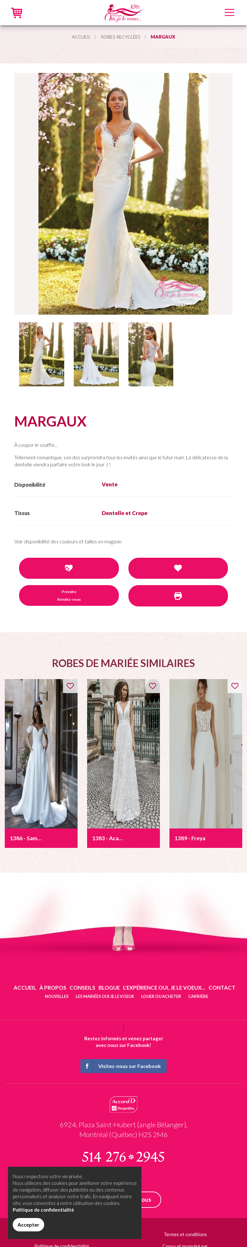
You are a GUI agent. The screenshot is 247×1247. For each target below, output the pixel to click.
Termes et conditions (185, 1234)
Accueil (81, 36)
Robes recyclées (121, 36)
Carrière (198, 996)
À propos (52, 987)
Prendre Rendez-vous (69, 595)
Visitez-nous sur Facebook (121, 1066)
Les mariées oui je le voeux (105, 996)
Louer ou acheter (161, 996)
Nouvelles (57, 996)
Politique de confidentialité (43, 1210)
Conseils (82, 987)
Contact (222, 987)
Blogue (109, 987)
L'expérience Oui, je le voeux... (164, 987)
